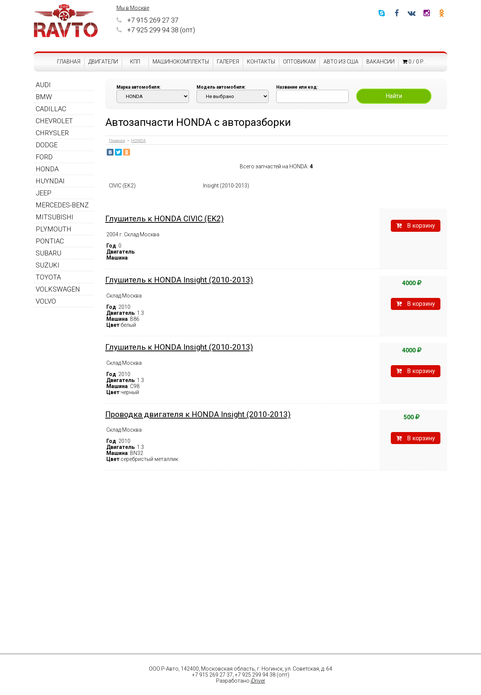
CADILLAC (51, 109)
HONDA (47, 169)
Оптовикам (299, 62)
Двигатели (103, 62)
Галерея (228, 62)
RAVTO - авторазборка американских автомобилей (66, 21)
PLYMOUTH (53, 229)
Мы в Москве (132, 8)
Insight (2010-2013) (226, 186)
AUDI (43, 85)
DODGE (46, 145)
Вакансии (380, 62)
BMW (44, 97)
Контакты (261, 62)
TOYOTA (48, 277)
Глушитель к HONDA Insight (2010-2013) (179, 279)
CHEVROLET (54, 121)
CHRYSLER (52, 133)
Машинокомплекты (181, 62)
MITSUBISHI (54, 217)
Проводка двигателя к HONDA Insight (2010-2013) (197, 414)
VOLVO (46, 301)
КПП (135, 62)
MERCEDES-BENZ (62, 205)
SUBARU (48, 253)
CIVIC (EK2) (122, 186)
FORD (44, 157)
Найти (394, 96)
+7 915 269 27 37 (147, 20)
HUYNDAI (50, 181)
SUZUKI (47, 265)
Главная (68, 62)
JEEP (43, 193)
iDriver (258, 681)
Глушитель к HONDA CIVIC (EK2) (164, 218)
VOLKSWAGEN (58, 289)
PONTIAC (50, 241)
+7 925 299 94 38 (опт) (155, 30)
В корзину (415, 225)
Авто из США (341, 62)
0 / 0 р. (413, 62)
